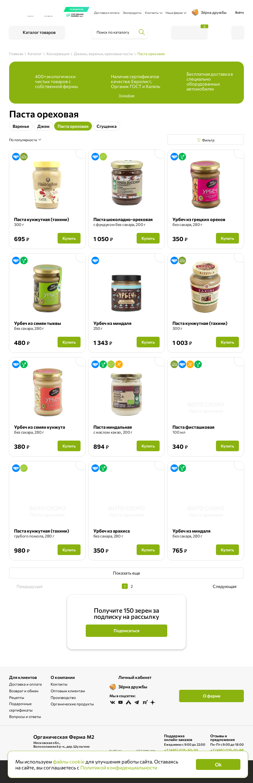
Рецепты (16, 697)
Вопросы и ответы (25, 716)
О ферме (211, 695)
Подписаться (126, 630)
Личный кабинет (134, 677)
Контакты (59, 684)
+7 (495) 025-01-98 (227, 750)
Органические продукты (72, 704)
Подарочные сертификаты (21, 706)
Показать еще (126, 573)
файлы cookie (68, 761)
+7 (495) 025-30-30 (181, 750)
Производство (63, 697)
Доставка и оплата (106, 12)
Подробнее (126, 95)
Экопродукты (132, 12)
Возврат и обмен (24, 691)
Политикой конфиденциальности (118, 767)
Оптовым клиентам (68, 691)
